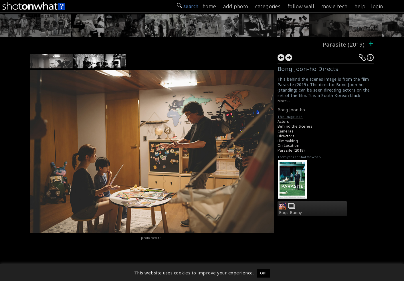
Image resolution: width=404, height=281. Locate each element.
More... (284, 100)
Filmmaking (288, 140)
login (377, 6)
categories (267, 6)
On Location (289, 145)
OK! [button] (263, 273)
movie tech (334, 6)
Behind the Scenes (295, 126)
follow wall (301, 6)
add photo (235, 6)
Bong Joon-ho (291, 109)
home (209, 6)
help (360, 6)
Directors (286, 136)
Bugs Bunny (290, 212)
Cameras (286, 131)
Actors (283, 121)
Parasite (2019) (344, 44)
